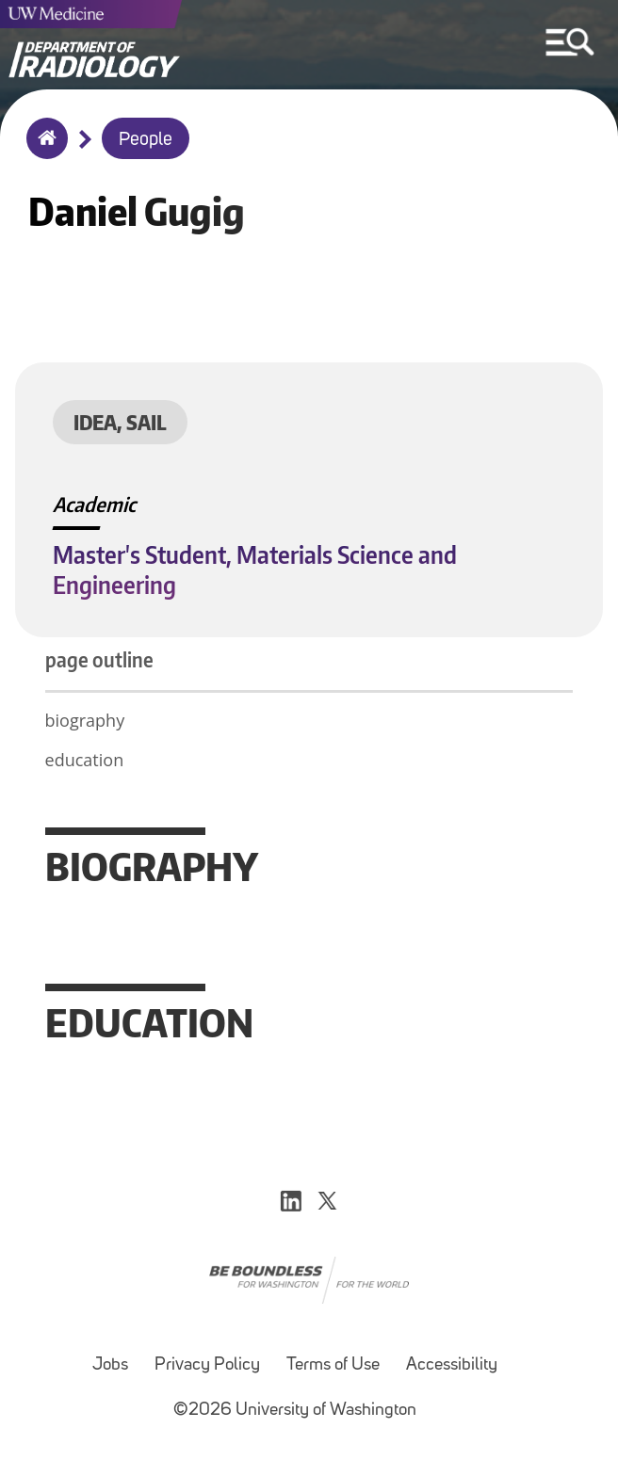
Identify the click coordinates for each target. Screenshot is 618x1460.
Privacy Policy (207, 1365)
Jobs (110, 1365)
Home (43, 150)
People (145, 140)
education (84, 759)
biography (85, 720)
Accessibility (451, 1365)
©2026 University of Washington (294, 1411)
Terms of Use (333, 1365)
